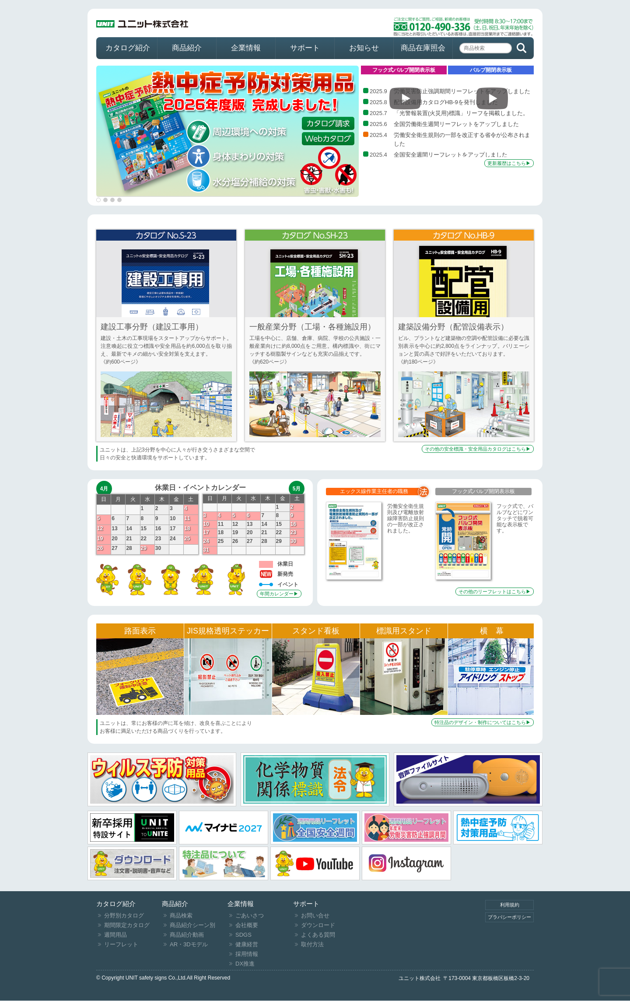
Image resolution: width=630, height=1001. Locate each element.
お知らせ (364, 48)
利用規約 (509, 904)
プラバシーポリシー (509, 917)
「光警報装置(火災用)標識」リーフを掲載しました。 (461, 113)
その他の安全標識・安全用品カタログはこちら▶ (478, 449)
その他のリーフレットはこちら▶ (494, 591)
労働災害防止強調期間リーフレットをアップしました (462, 91)
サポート (305, 48)
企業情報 (246, 48)
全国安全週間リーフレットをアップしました (451, 154)
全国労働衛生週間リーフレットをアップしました (456, 124)
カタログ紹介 (127, 48)
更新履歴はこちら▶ (509, 163)
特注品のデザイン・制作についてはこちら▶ (482, 722)
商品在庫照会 (423, 48)
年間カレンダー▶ (279, 593)
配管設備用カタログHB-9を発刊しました (446, 102)
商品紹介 (187, 48)
